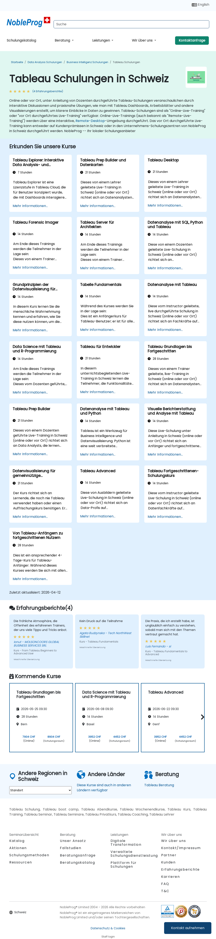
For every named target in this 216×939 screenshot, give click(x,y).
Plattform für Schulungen (124, 864)
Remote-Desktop (90, 120)
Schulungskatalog (21, 40)
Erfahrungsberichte (180, 869)
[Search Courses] (131, 24)
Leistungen (101, 40)
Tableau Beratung (159, 785)
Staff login (108, 936)
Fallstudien (70, 848)
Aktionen (18, 848)
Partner (168, 855)
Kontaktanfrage (192, 40)
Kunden (168, 862)
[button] (201, 717)
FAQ (165, 883)
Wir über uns (142, 40)
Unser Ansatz (73, 840)
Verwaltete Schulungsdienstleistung (134, 853)
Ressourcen (20, 862)
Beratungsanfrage (78, 855)
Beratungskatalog (77, 862)
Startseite (17, 62)
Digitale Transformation (126, 842)
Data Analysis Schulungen (45, 62)
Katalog (16, 840)
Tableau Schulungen (126, 62)
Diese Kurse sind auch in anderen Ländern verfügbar (104, 788)
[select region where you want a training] (40, 790)
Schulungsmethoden (29, 855)
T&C (165, 891)
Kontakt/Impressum (181, 848)
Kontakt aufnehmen (187, 927)
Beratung (63, 40)
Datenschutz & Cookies (108, 928)
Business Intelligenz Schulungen (87, 62)
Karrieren (170, 876)
